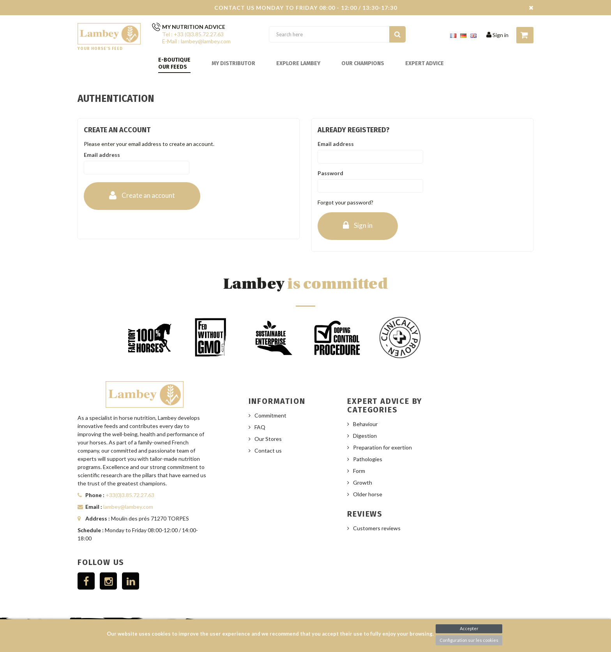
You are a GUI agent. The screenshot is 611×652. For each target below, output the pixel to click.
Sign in (497, 35)
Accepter (469, 628)
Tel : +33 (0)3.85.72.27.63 (193, 34)
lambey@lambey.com (128, 506)
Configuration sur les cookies (469, 640)
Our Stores (268, 438)
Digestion (365, 435)
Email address (102, 154)
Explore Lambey (298, 63)
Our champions (362, 63)
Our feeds (172, 67)
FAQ (259, 427)
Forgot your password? (345, 202)
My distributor (233, 63)
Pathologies (367, 459)
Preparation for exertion (382, 447)
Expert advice (424, 63)
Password (330, 173)
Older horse (367, 494)
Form (359, 470)
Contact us (268, 450)
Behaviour (365, 424)
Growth (362, 482)
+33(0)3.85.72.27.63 (130, 495)
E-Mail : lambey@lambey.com (196, 41)
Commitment (270, 415)
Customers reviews (377, 528)
